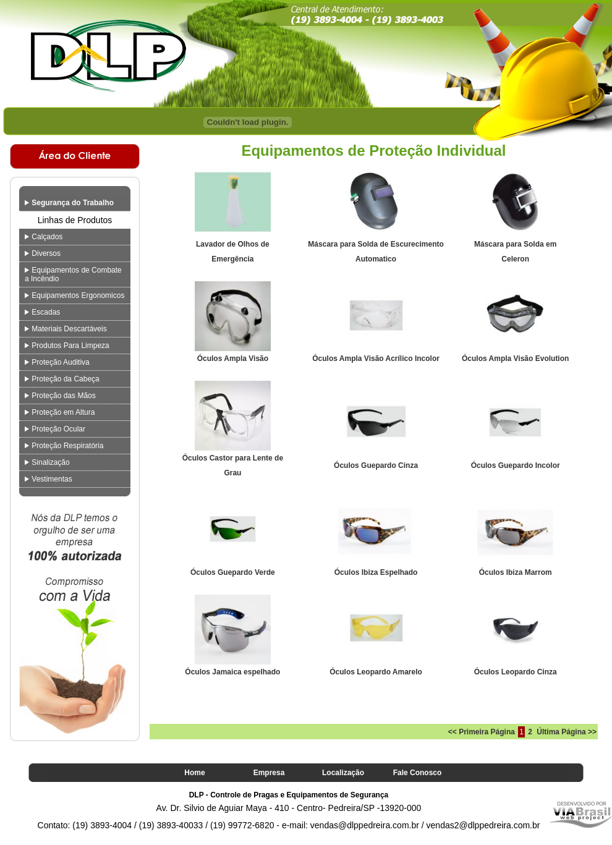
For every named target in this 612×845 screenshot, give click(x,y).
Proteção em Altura (60, 412)
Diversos (43, 253)
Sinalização (47, 462)
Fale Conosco (417, 772)
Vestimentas (48, 479)
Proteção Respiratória (64, 445)
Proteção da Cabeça (62, 379)
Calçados (43, 236)
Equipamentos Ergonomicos (74, 295)
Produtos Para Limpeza (67, 345)
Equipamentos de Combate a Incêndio (73, 274)
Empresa (269, 772)
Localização (343, 772)
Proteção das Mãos (60, 395)
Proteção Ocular (55, 429)
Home (194, 772)
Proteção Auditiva (57, 362)
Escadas (42, 312)
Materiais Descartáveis (66, 329)
